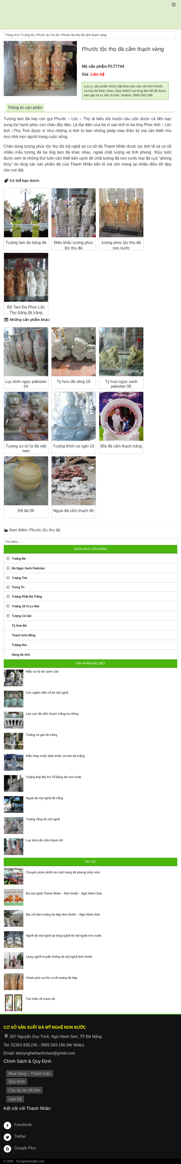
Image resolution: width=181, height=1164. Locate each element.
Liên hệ (15, 1099)
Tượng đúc (19, 645)
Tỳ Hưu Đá (19, 625)
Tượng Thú (19, 578)
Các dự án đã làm (24, 1090)
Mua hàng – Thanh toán (30, 1073)
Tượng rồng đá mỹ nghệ (43, 819)
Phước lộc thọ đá (47, 35)
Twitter (20, 1136)
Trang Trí (18, 587)
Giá (85, 74)
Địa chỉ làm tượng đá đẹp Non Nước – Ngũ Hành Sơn (63, 914)
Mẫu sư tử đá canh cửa (42, 671)
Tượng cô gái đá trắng (41, 735)
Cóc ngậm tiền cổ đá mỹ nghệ (47, 692)
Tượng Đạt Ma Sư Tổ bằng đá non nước (54, 777)
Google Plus (25, 1148)
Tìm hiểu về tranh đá (40, 999)
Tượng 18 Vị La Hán (25, 606)
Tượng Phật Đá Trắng (27, 596)
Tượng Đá (19, 558)
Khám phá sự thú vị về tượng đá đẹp (51, 978)
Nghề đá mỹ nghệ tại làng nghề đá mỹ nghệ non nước (64, 935)
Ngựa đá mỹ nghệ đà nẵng (44, 798)
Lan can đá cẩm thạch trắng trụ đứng (52, 714)
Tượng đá (27, 35)
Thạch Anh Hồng (24, 635)
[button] (173, 4)
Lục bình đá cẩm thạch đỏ (44, 840)
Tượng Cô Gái (21, 616)
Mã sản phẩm (94, 66)
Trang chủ (12, 35)
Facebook (23, 1125)
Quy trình (17, 1081)
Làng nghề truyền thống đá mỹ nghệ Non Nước (59, 957)
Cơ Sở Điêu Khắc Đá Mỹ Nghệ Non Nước (90, 15)
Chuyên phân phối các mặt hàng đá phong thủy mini (63, 872)
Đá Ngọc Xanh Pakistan (28, 568)
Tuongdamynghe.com (30, 1161)
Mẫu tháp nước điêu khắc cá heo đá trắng (55, 756)
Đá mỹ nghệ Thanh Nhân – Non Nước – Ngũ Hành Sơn (64, 893)
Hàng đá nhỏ (21, 654)
